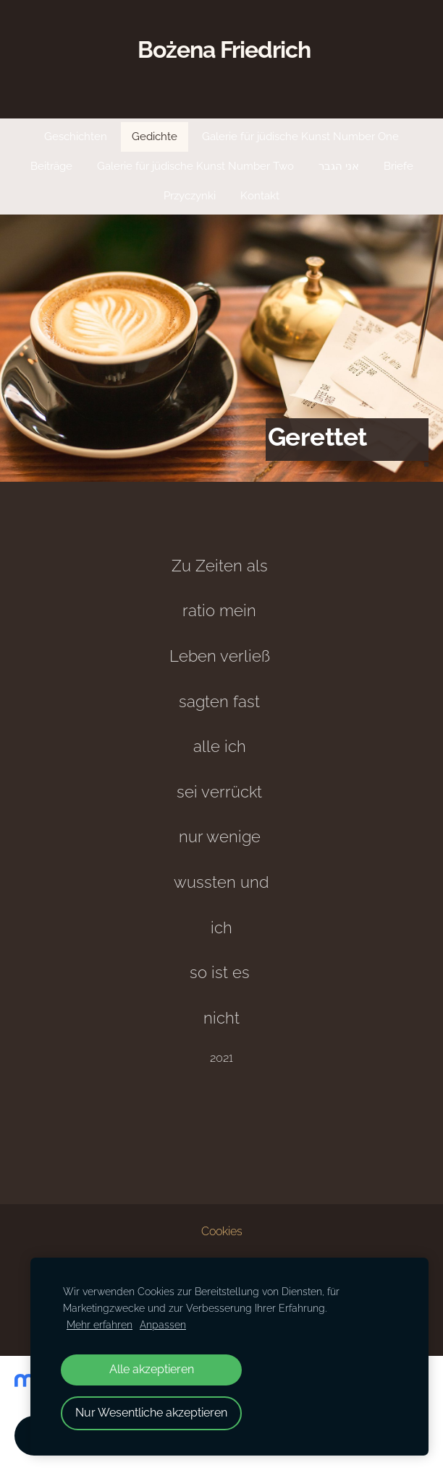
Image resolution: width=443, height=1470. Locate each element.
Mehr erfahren (99, 1324)
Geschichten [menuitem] (75, 136)
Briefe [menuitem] (398, 166)
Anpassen (163, 1324)
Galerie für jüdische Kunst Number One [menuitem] (300, 136)
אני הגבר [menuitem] (338, 166)
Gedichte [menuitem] (154, 136)
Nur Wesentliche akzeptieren (151, 1412)
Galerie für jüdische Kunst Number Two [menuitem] (195, 166)
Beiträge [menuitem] (51, 166)
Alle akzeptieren (151, 1369)
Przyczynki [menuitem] (190, 195)
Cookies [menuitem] (221, 1231)
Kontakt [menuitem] (259, 195)
